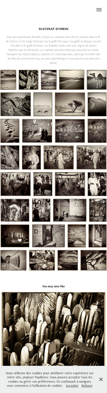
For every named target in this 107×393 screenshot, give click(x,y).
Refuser (87, 385)
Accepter (72, 385)
